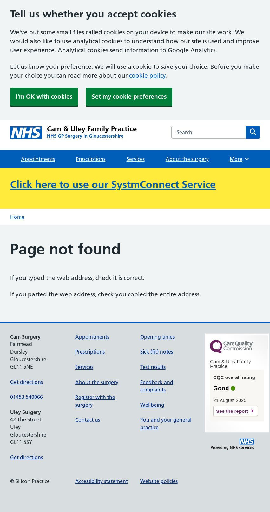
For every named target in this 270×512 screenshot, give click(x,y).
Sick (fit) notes (156, 352)
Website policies (159, 481)
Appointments (38, 159)
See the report (232, 411)
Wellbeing (152, 405)
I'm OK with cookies (44, 96)
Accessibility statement (101, 481)
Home (17, 217)
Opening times (157, 337)
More (240, 159)
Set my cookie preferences (129, 96)
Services (136, 159)
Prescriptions (90, 159)
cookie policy (147, 75)
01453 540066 (26, 397)
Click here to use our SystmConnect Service (113, 184)
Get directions (26, 382)
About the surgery (187, 159)
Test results (153, 367)
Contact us (87, 420)
